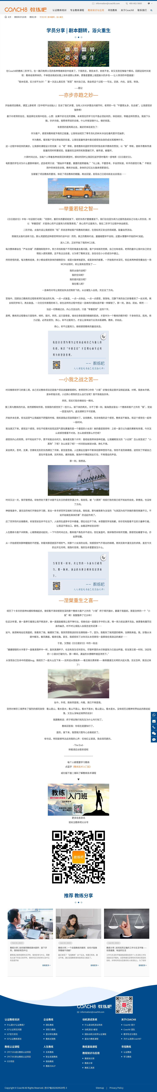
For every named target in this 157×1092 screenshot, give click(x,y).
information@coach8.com (108, 3)
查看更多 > (46, 965)
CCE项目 (10, 1061)
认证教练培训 (59, 10)
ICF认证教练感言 (14, 1039)
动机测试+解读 (91, 1030)
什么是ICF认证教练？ (16, 1025)
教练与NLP (50, 1066)
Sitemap (100, 1088)
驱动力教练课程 (91, 1039)
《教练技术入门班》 (82, 767)
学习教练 (127, 1057)
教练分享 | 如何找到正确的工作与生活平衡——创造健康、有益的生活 (126, 949)
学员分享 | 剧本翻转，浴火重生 (51, 17)
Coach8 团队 (129, 1030)
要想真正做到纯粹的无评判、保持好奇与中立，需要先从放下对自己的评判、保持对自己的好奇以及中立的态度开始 (30, 957)
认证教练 (127, 1052)
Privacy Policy (116, 1088)
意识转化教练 (52, 1034)
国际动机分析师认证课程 (95, 1034)
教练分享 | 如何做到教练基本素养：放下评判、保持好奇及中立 (28, 949)
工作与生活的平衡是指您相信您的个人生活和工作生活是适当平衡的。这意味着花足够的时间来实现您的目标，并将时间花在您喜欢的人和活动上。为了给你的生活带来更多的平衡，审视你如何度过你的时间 (126, 958)
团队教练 (50, 1025)
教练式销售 (51, 1039)
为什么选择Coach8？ (133, 1039)
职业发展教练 (52, 1057)
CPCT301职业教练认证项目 (19, 1057)
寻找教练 (112, 10)
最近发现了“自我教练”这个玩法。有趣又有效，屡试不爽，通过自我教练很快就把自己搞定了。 (78, 956)
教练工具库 (89, 1068)
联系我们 (142, 10)
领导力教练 (51, 1030)
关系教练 (50, 1052)
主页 (9, 17)
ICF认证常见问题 (14, 1030)
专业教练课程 (77, 10)
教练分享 (33, 17)
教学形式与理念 (130, 1034)
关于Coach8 (127, 10)
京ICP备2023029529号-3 (55, 1088)
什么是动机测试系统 (93, 1025)
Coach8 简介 (129, 1025)
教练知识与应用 (96, 10)
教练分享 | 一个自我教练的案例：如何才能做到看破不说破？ (77, 949)
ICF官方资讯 (12, 1034)
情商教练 (50, 1061)
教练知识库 (89, 1058)
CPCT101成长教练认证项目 (19, 1052)
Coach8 (21, 1088)
